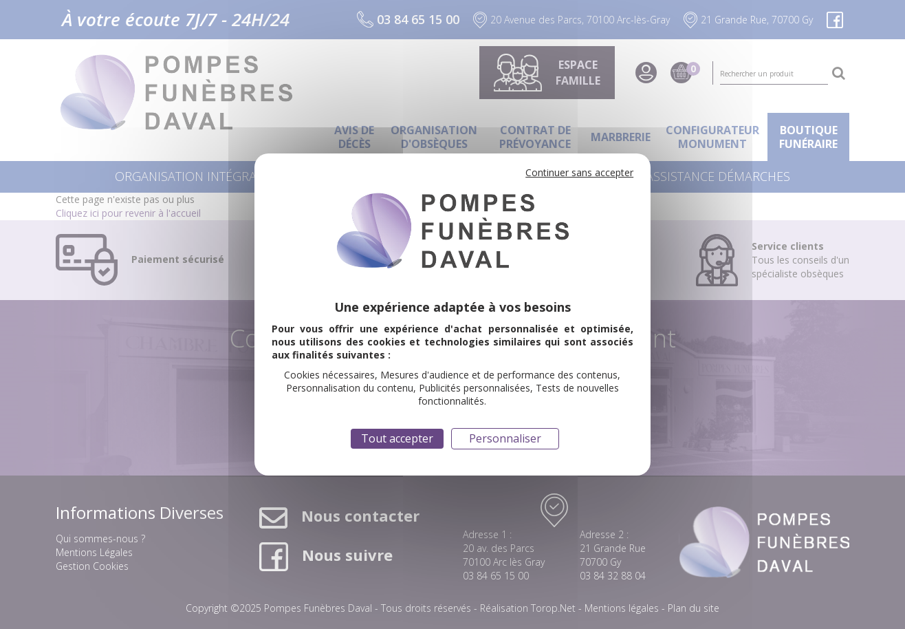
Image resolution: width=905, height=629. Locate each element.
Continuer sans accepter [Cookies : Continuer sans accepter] (579, 172)
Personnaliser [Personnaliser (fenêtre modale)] (505, 438)
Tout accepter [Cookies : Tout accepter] (397, 438)
